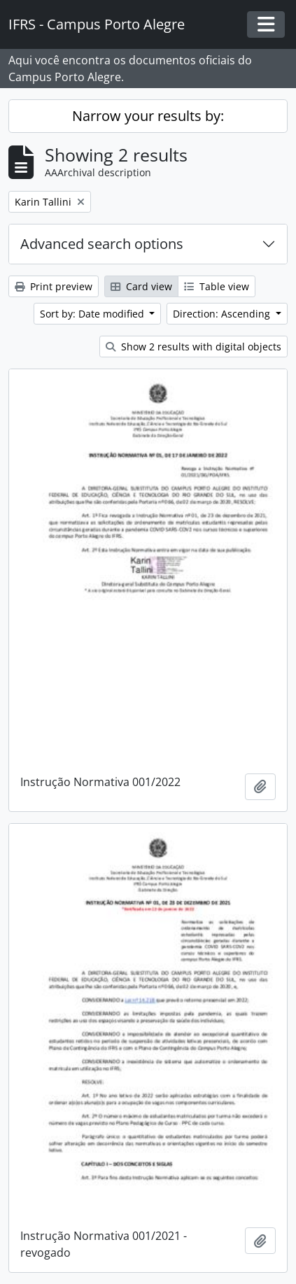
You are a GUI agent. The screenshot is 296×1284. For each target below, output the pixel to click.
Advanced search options (101, 243)
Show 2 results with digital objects (193, 346)
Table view (216, 286)
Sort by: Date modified (93, 313)
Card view (141, 286)
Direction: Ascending (223, 313)
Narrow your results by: (148, 115)
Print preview (53, 286)
